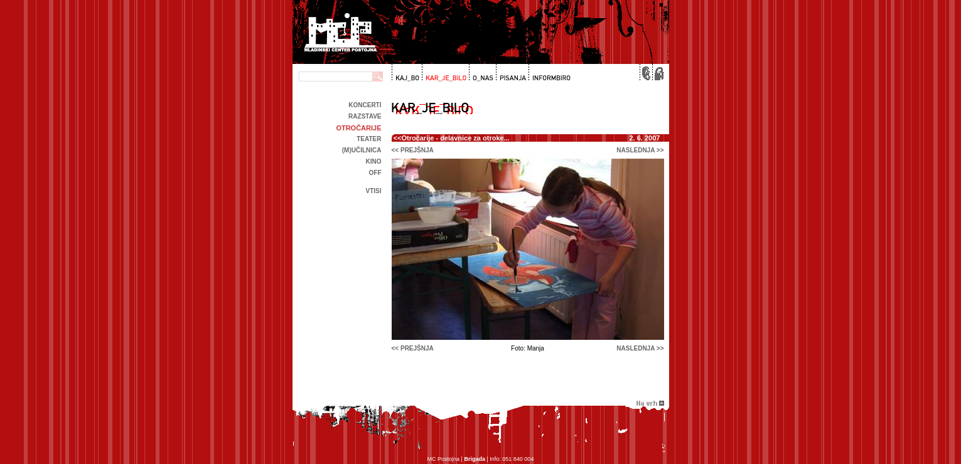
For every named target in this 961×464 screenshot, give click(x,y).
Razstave (364, 116)
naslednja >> (639, 150)
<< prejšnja (413, 150)
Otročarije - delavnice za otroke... (455, 138)
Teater (369, 138)
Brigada (474, 459)
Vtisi (373, 190)
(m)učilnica (362, 150)
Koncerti (364, 105)
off (375, 172)
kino (374, 161)
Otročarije (358, 128)
